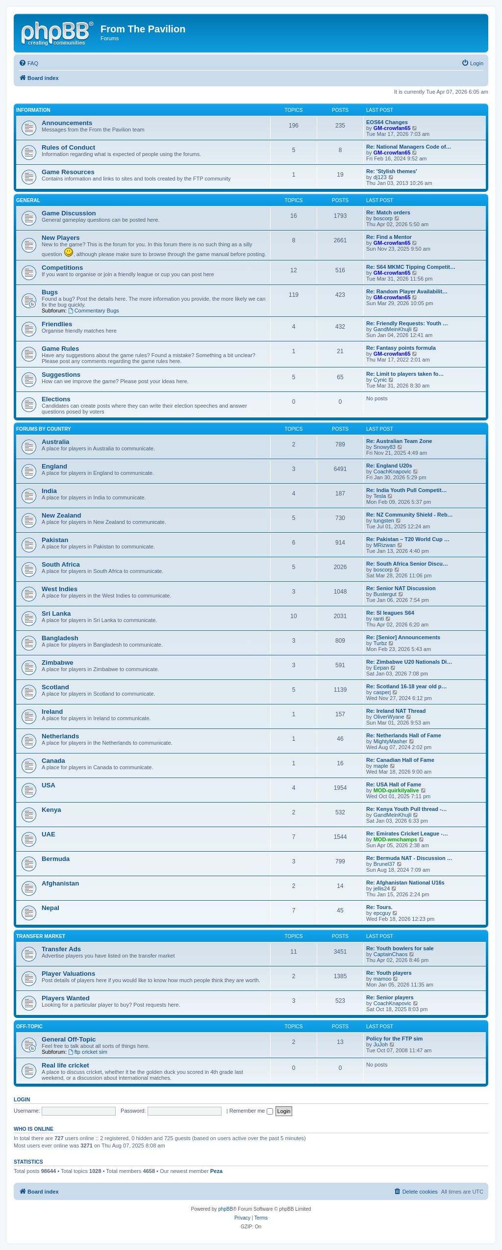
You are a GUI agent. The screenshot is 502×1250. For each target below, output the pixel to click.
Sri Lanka (56, 613)
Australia (55, 441)
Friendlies (57, 324)
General (28, 200)
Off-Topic (29, 1026)
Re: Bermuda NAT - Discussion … (409, 858)
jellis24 (382, 888)
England (54, 466)
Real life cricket (65, 1065)
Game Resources (68, 172)
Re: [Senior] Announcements (403, 637)
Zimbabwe (57, 662)
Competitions (62, 267)
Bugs (50, 292)
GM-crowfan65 (392, 128)
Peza (216, 1171)
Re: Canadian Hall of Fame (400, 760)
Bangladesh (60, 638)
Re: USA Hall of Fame (393, 784)
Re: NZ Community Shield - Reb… (409, 515)
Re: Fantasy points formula (401, 348)
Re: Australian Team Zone (399, 441)
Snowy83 (385, 447)
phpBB (225, 1209)
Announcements (67, 123)
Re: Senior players (390, 997)
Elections (56, 399)
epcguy (382, 913)
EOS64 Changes (387, 122)
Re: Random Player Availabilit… (407, 291)
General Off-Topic (69, 1039)
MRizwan (385, 545)
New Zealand (61, 515)
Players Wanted (66, 998)
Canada (53, 760)
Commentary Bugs (93, 310)
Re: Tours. (379, 907)
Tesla (380, 496)
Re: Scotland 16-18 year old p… (406, 686)
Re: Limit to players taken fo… (405, 374)
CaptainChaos (391, 954)
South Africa (61, 564)
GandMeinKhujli (393, 329)
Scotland (55, 687)
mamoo (383, 979)
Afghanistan (60, 883)
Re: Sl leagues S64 (390, 613)
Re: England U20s (389, 466)
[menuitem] (28, 63)
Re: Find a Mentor (389, 237)
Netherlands (60, 736)
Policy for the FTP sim (394, 1039)
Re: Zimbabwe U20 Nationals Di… (409, 662)
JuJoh (381, 1044)
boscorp (383, 218)
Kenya (51, 809)
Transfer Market (40, 936)
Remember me (251, 1111)
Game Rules (60, 348)
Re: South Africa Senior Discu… (407, 564)
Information (33, 110)
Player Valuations (68, 973)
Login (22, 1099)
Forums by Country (43, 429)
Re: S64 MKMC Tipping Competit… (410, 267)
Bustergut (385, 594)
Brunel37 (384, 864)
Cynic (380, 380)
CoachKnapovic (392, 471)
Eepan (381, 668)
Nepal (50, 907)
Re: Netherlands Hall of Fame (403, 735)
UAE (48, 834)
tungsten (384, 520)
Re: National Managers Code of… (409, 147)
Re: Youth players (389, 973)
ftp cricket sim (87, 1052)
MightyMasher (390, 741)
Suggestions (61, 374)
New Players (61, 237)
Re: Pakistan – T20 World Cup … (408, 539)
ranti (379, 619)
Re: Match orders (388, 212)
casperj (382, 692)
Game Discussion (69, 213)
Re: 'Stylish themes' (391, 171)
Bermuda (56, 858)
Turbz (380, 643)
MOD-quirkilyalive (396, 790)
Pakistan (55, 540)
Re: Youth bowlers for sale (400, 948)
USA (48, 785)
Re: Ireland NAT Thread (396, 711)
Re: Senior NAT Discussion (401, 588)
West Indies (59, 589)
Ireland (52, 711)
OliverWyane (389, 717)
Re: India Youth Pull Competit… (406, 490)
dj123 (380, 177)
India (49, 491)
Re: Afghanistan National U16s (405, 882)
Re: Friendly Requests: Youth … (407, 323)
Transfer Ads (61, 949)
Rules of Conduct (68, 147)
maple (381, 766)
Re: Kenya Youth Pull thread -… (406, 809)
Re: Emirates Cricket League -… (407, 833)
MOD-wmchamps (395, 839)
